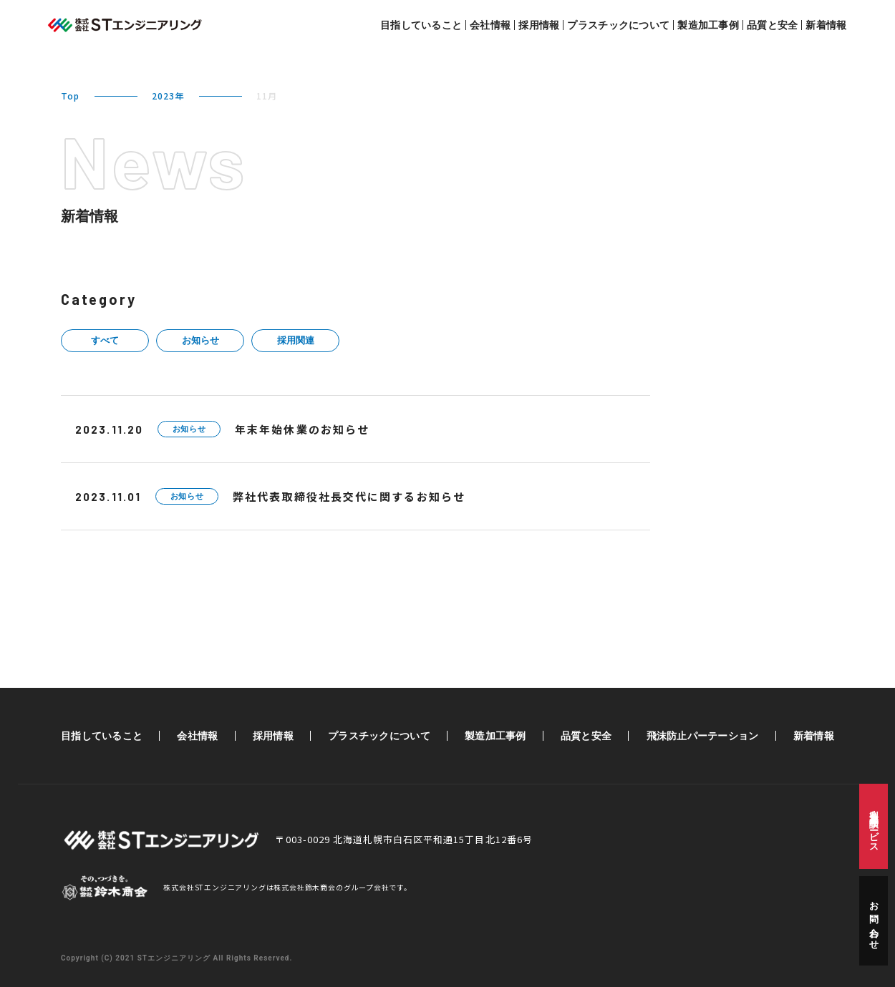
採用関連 (295, 340)
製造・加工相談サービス (874, 826)
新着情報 (826, 25)
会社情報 (490, 25)
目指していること (421, 25)
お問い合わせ (874, 920)
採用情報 (538, 25)
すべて (105, 340)
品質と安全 (772, 25)
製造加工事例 (708, 25)
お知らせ (200, 340)
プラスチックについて (618, 25)
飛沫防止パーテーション (703, 736)
